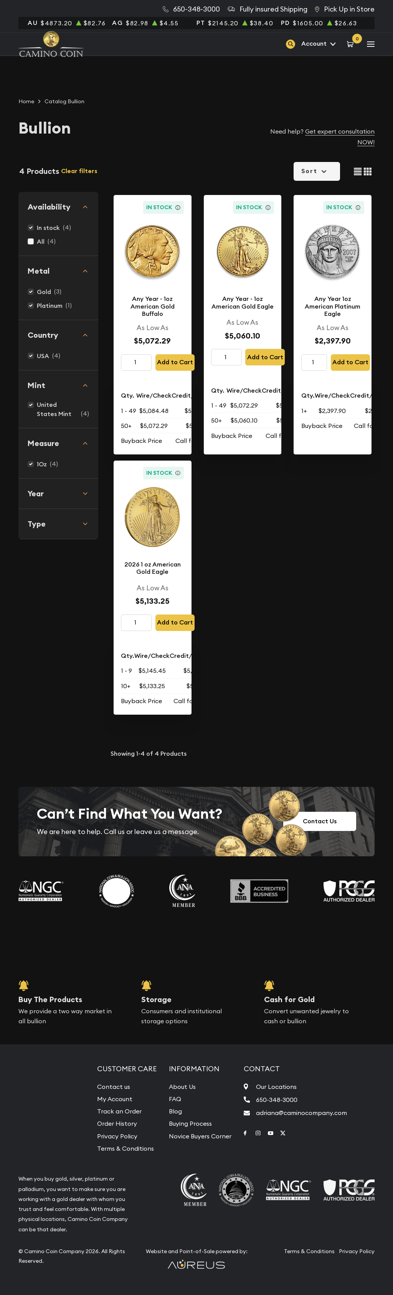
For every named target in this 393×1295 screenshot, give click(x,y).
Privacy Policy (117, 1136)
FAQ (175, 1099)
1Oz (42, 464)
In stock (48, 228)
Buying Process (190, 1123)
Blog (175, 1111)
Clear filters (79, 171)
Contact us (113, 1086)
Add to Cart (175, 362)
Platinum (50, 306)
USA (43, 356)
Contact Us (320, 821)
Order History (117, 1123)
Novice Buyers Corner (200, 1136)
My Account (114, 1099)
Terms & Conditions (125, 1148)
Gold (44, 292)
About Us (182, 1086)
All (41, 242)
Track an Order (119, 1111)
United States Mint (54, 409)
